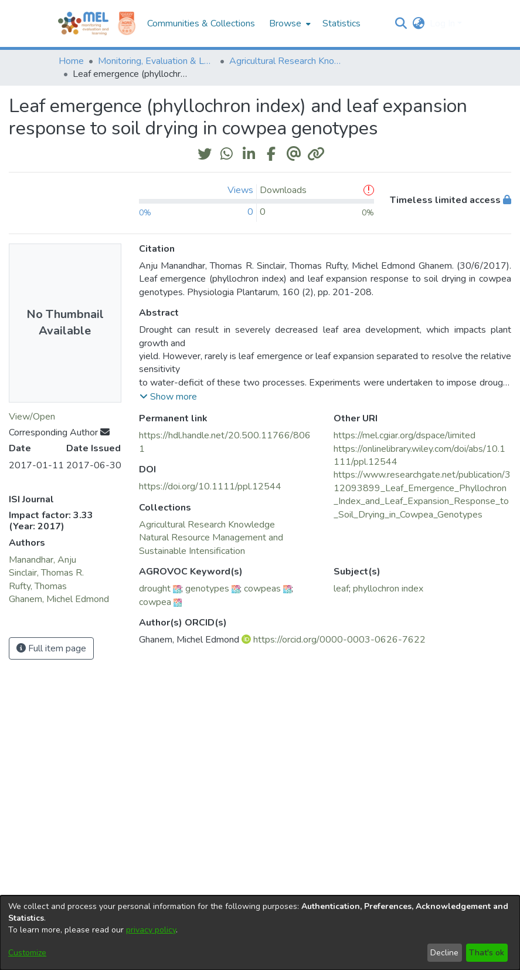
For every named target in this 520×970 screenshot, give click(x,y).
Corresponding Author (59, 432)
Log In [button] (443, 23)
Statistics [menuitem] (341, 23)
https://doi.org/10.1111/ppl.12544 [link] (210, 486)
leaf (341, 588)
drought (155, 588)
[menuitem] (289, 23)
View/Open (32, 416)
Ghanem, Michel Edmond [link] (59, 599)
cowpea (155, 602)
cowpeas (262, 588)
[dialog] (260, 932)
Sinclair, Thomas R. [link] (46, 572)
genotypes (207, 588)
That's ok (486, 952)
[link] (207, 524)
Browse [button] (285, 23)
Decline (444, 952)
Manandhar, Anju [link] (42, 559)
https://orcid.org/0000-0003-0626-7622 (339, 639)
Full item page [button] (51, 648)
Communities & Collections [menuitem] (201, 23)
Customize (27, 952)
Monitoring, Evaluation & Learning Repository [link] (156, 61)
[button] (401, 23)
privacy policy (151, 929)
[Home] (83, 23)
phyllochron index (388, 588)
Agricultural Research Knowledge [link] (287, 61)
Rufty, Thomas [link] (38, 586)
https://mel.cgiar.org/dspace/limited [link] (404, 435)
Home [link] (71, 61)
